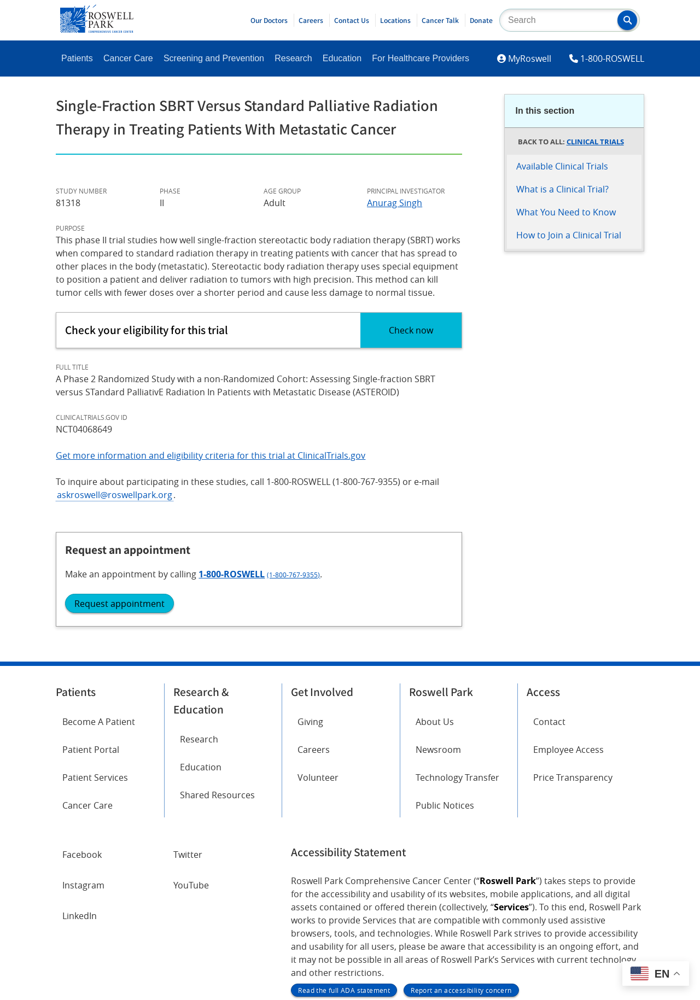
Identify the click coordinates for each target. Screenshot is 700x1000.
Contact (549, 610)
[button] (627, 20)
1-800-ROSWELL (612, 58)
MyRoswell (529, 58)
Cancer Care (128, 58)
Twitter (187, 742)
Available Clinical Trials (562, 166)
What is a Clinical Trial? (562, 189)
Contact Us (351, 20)
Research (293, 58)
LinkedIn (79, 804)
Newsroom (438, 637)
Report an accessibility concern (461, 878)
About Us (435, 610)
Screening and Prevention (214, 58)
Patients (77, 58)
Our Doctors (269, 20)
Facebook (82, 742)
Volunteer (318, 665)
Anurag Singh (394, 203)
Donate (481, 20)
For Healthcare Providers (420, 58)
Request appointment (568, 384)
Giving (310, 610)
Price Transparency (572, 665)
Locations (395, 20)
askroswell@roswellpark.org (114, 495)
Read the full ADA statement (344, 878)
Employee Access (568, 637)
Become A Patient (98, 610)
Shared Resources (217, 683)
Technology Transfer (457, 665)
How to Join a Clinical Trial (568, 235)
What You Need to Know (566, 212)
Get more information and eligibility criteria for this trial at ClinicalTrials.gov (210, 455)
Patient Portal (90, 637)
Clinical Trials (595, 142)
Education (342, 58)
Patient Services (95, 665)
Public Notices (445, 693)
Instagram (83, 773)
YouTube (191, 773)
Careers (311, 20)
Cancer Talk (440, 20)
